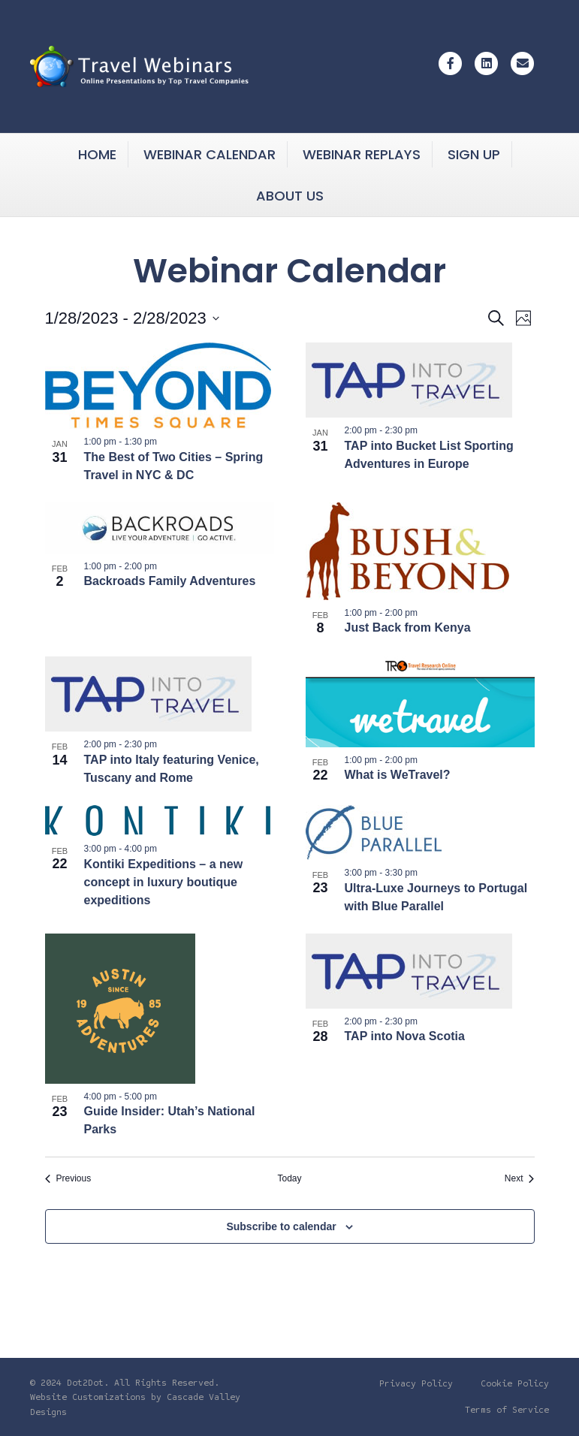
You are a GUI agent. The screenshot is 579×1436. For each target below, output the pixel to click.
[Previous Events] (68, 1178)
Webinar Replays (362, 154)
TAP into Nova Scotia (405, 1036)
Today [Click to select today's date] (289, 1178)
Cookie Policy (515, 1383)
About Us (290, 195)
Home (97, 154)
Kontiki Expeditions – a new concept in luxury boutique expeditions (163, 882)
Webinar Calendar (209, 154)
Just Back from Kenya (408, 627)
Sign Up (474, 154)
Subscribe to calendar (281, 1226)
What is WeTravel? (398, 774)
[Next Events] (520, 1178)
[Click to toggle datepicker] (132, 318)
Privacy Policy (416, 1383)
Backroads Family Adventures (170, 581)
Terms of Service (507, 1409)
